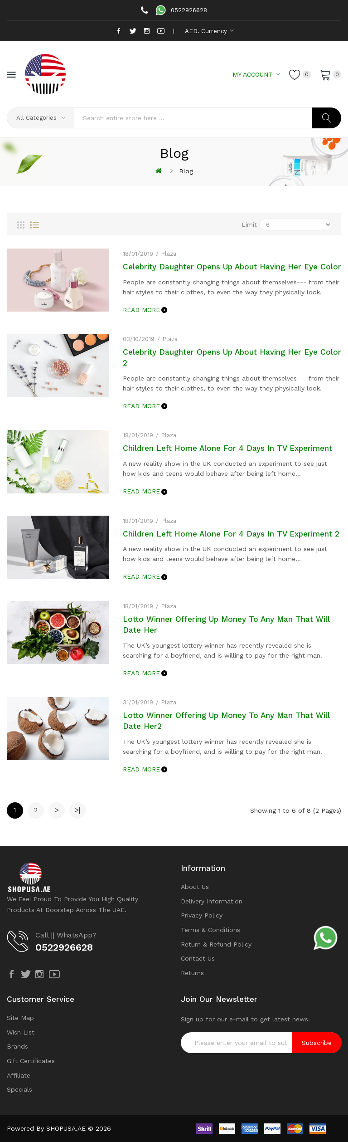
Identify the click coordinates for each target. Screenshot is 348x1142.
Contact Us (198, 958)
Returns (192, 972)
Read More (141, 309)
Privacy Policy (201, 915)
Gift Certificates (31, 1060)
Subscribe (317, 1042)
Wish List (20, 1032)
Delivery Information (211, 901)
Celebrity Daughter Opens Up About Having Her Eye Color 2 (232, 357)
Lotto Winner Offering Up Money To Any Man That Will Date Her (226, 624)
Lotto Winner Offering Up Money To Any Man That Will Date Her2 (226, 721)
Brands (17, 1046)
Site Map (20, 1017)
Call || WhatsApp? (66, 935)
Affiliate (18, 1075)
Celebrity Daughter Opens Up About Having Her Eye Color (232, 266)
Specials (19, 1089)
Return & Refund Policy (216, 944)
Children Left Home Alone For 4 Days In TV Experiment (227, 448)
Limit (249, 224)
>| (77, 810)
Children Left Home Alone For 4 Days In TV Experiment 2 (231, 533)
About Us (195, 886)
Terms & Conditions (210, 929)
